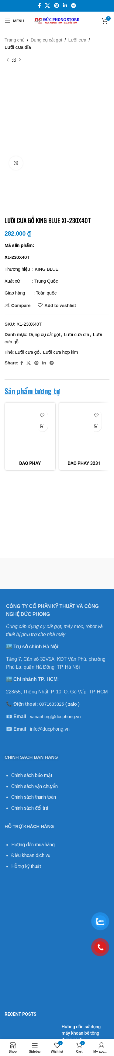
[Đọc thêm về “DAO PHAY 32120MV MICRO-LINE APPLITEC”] (42, 426)
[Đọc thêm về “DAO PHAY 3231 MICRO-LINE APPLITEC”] (96, 426)
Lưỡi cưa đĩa (18, 47)
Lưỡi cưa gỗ (27, 352)
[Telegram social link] (73, 5)
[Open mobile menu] (14, 21)
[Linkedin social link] (65, 5)
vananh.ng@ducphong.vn (55, 716)
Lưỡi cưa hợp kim (60, 352)
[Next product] (20, 60)
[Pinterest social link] (56, 5)
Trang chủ (15, 39)
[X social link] (47, 5)
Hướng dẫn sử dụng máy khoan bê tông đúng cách (81, 1033)
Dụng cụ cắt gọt (46, 39)
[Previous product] (8, 60)
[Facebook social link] (39, 5)
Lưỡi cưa (77, 39)
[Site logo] (57, 20)
